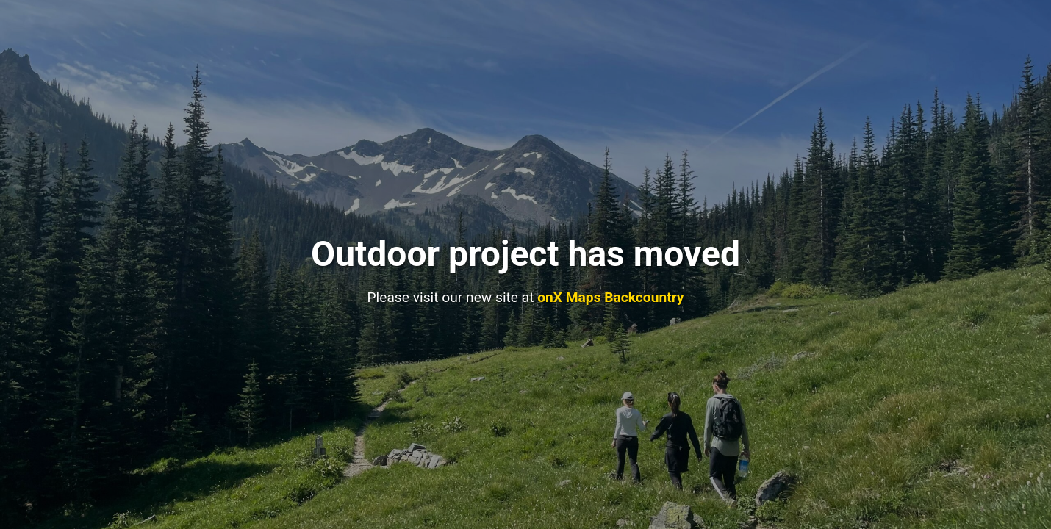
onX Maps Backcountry (610, 297)
